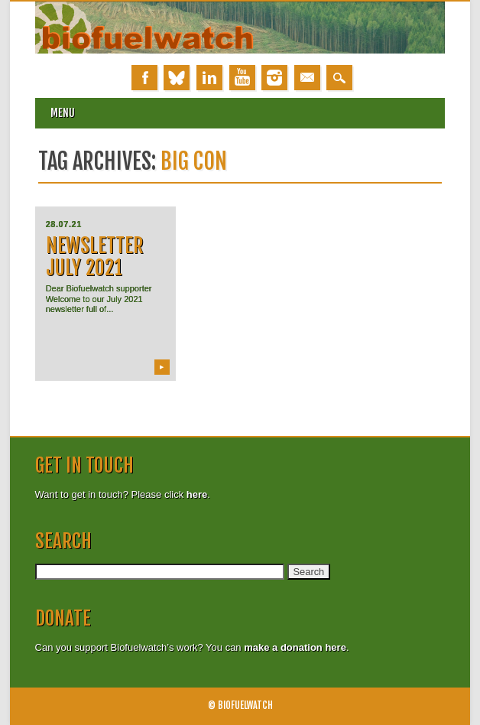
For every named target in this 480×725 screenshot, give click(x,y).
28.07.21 (64, 224)
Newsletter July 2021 (95, 256)
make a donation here (295, 647)
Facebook (144, 77)
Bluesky (177, 77)
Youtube (242, 77)
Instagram (274, 77)
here (196, 494)
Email (307, 77)
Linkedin (209, 77)
